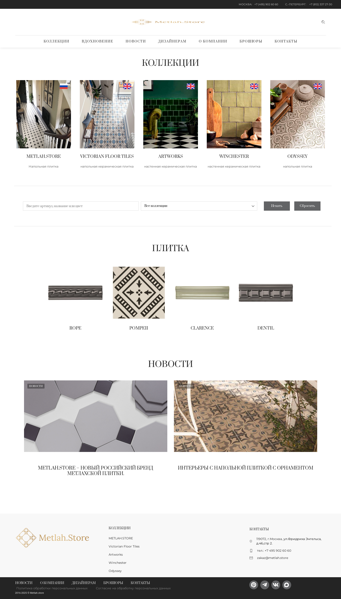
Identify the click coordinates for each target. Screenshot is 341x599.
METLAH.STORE (121, 538)
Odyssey (115, 571)
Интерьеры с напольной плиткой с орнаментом (245, 468)
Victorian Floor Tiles (124, 546)
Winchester (118, 563)
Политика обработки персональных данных (52, 588)
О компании (213, 41)
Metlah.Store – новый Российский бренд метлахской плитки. (95, 471)
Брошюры (251, 41)
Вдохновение (97, 41)
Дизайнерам (172, 41)
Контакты (286, 41)
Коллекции (56, 41)
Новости (136, 41)
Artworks (116, 555)
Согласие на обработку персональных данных (133, 588)
